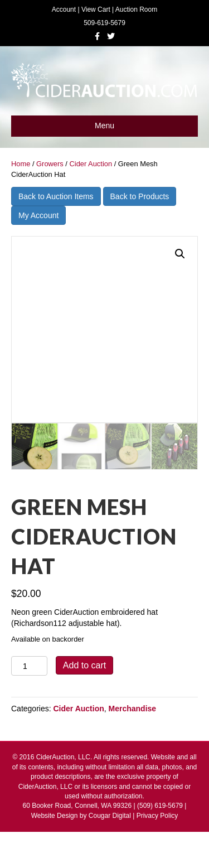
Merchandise (133, 708)
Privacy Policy (157, 816)
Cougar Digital (110, 816)
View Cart (95, 9)
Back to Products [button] (139, 196)
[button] (180, 254)
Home (20, 164)
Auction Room (136, 9)
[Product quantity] (29, 666)
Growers (50, 164)
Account (64, 9)
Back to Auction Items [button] (56, 196)
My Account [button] (38, 215)
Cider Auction (90, 164)
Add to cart (84, 665)
